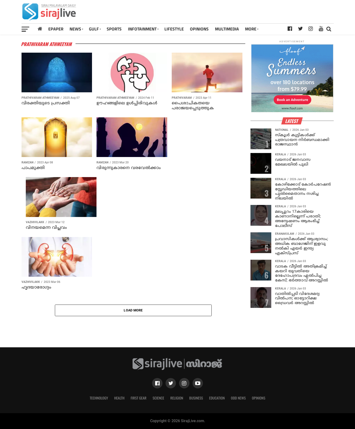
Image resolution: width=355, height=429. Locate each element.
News (75, 29)
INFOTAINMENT (142, 29)
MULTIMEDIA (227, 29)
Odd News (238, 398)
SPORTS (114, 29)
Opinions (258, 398)
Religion (176, 398)
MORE (250, 29)
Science (158, 398)
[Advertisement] (238, 13)
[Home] (40, 28)
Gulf (94, 29)
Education (217, 398)
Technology (99, 398)
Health (119, 398)
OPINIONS (199, 29)
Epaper (55, 29)
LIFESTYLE (174, 29)
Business (196, 398)
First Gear (138, 398)
